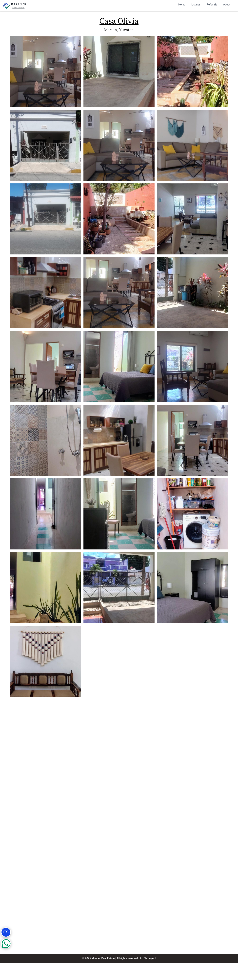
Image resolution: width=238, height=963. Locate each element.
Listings (196, 5)
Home (182, 4)
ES (6, 932)
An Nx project (148, 958)
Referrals (212, 4)
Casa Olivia (119, 20)
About (226, 4)
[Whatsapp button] (6, 943)
